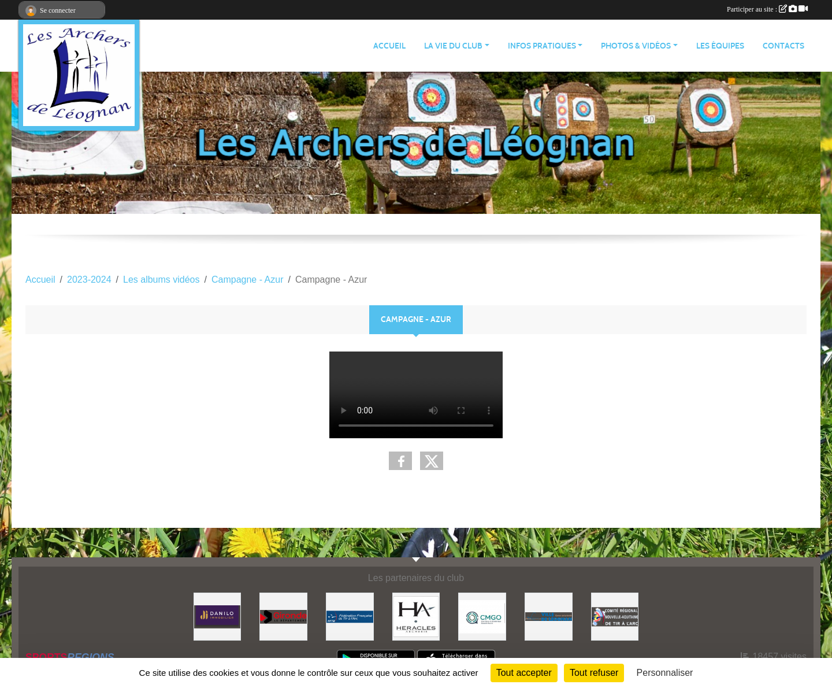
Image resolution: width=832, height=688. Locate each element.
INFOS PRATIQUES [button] (542, 46)
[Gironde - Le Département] (283, 616)
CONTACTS (783, 46)
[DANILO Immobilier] (218, 616)
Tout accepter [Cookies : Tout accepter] (524, 673)
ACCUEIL (389, 46)
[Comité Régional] (615, 616)
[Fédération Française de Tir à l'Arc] (350, 616)
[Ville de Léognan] (549, 616)
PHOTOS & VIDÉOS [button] (636, 46)
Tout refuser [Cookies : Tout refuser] (594, 673)
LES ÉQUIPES (720, 46)
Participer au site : (767, 9)
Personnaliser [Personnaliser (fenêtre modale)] (665, 673)
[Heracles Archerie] (416, 616)
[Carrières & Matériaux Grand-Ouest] (482, 616)
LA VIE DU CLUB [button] (453, 46)
